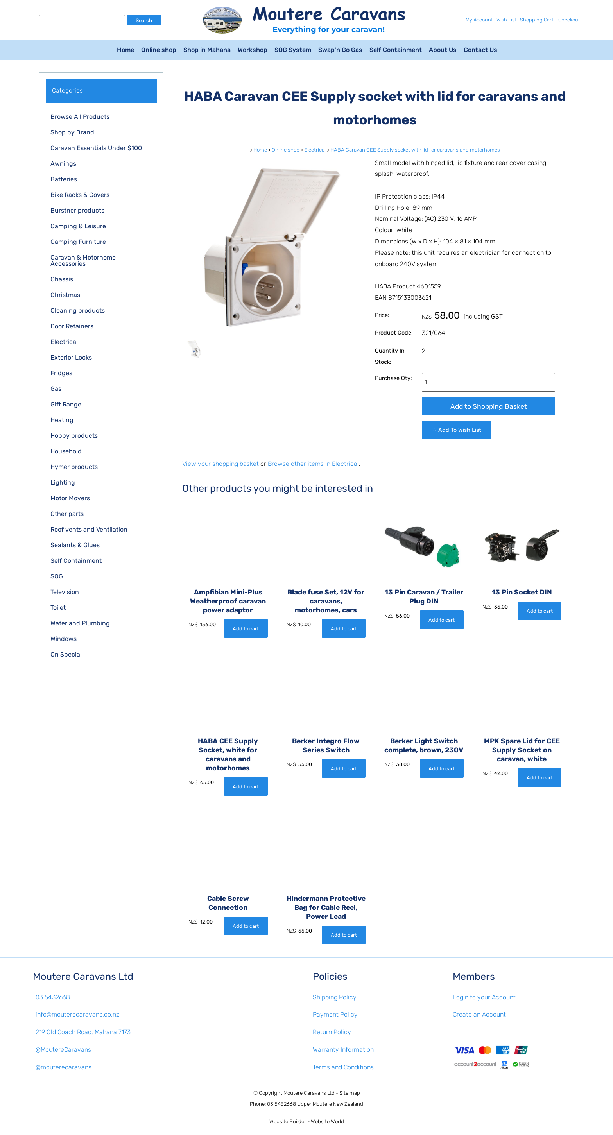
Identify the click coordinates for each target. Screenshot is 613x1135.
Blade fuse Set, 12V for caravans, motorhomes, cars (325, 601)
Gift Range (65, 404)
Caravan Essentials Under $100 (96, 148)
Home (125, 50)
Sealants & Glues (75, 545)
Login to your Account (484, 997)
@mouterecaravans (63, 1067)
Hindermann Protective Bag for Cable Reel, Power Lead (326, 907)
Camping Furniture (78, 241)
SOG (56, 576)
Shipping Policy (335, 997)
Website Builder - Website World (306, 1121)
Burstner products (77, 210)
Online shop (158, 50)
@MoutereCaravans (63, 1049)
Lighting (62, 482)
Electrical (64, 342)
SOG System (292, 50)
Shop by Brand (72, 132)
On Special (66, 654)
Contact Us (480, 50)
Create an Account (479, 1014)
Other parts (67, 513)
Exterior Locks (71, 357)
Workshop (252, 50)
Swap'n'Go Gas (340, 50)
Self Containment (395, 50)
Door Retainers (71, 326)
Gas (55, 388)
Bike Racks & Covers (79, 195)
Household (66, 451)
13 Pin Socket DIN (522, 592)
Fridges (61, 373)
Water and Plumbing (80, 623)
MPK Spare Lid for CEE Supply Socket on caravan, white (522, 750)
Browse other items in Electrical (313, 463)
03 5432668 (53, 997)
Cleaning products (77, 310)
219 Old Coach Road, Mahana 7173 (83, 1032)
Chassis (61, 279)
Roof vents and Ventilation (88, 529)
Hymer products (74, 467)
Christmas (65, 295)
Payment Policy (335, 1014)
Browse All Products (79, 116)
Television (64, 592)
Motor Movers (70, 498)
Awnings (63, 163)
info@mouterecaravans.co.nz (77, 1014)
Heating (61, 420)
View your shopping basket (220, 463)
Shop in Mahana (207, 50)
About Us (443, 50)
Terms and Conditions (343, 1067)
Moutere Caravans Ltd (309, 1093)
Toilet (58, 607)
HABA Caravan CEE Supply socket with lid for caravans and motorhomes (415, 150)
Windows (63, 639)
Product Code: (394, 332)
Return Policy (332, 1032)
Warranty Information (343, 1049)
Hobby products (74, 435)
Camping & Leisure (78, 226)
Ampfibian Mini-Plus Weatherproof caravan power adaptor (228, 601)
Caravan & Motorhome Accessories (83, 260)
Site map (349, 1093)
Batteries (63, 179)
